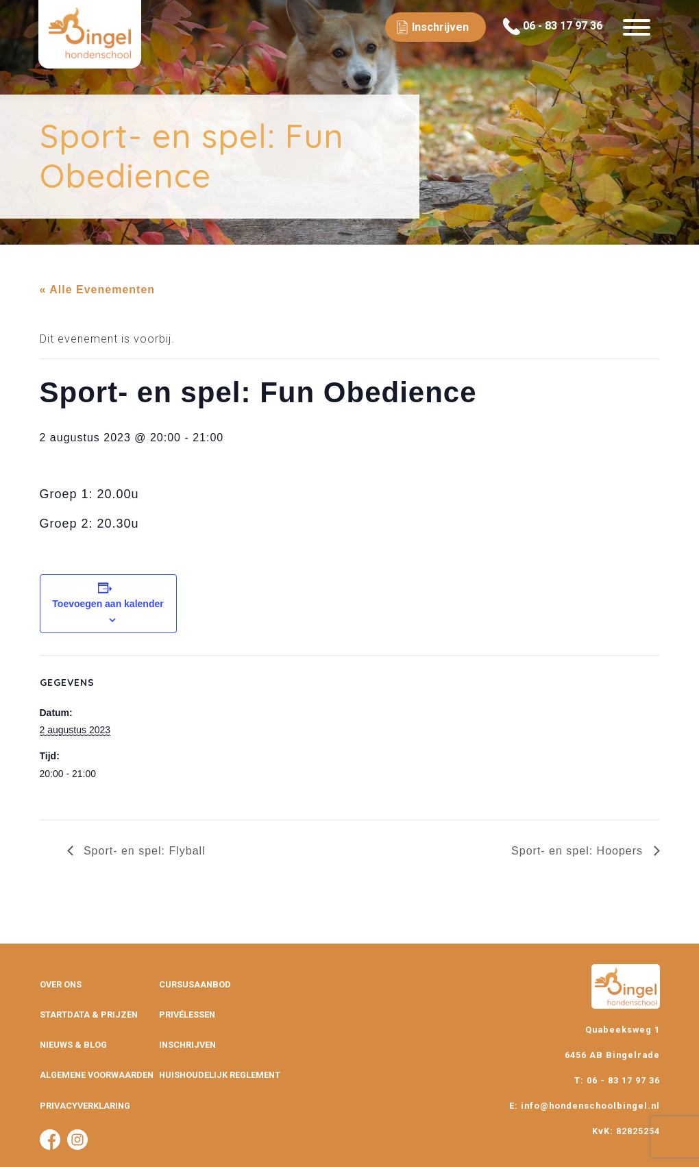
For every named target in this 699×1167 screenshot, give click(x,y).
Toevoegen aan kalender (107, 603)
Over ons (61, 984)
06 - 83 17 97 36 (552, 26)
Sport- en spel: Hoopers (578, 851)
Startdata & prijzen (89, 1014)
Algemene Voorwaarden (97, 1075)
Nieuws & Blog (73, 1045)
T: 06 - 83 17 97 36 (617, 1080)
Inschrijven (187, 1045)
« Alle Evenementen (98, 289)
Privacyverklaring (85, 1106)
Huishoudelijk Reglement (219, 1075)
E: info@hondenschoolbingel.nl (584, 1106)
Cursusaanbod (195, 984)
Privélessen (187, 1014)
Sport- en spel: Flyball (143, 851)
